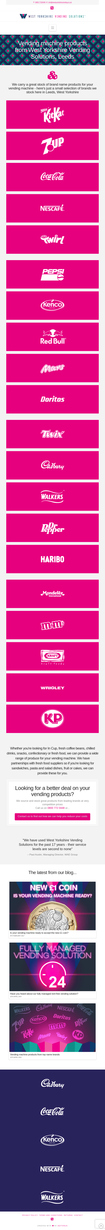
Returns (68, 1215)
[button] (52, 27)
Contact (78, 1215)
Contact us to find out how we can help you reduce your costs (52, 816)
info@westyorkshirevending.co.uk (60, 2)
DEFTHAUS (63, 1226)
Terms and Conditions (50, 1215)
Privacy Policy (30, 1215)
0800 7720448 (40, 2)
